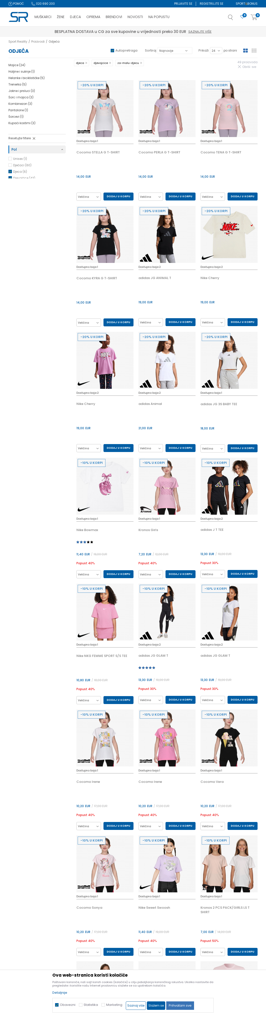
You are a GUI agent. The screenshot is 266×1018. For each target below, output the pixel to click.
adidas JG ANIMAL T (154, 278)
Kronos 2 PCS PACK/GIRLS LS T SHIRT (225, 909)
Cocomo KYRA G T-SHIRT (96, 278)
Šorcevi (16, 116)
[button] (235, 18)
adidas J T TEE (212, 530)
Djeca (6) (20, 172)
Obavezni (67, 1004)
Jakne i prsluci (21, 91)
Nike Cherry (209, 278)
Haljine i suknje (21, 71)
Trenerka (17, 84)
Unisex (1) (20, 159)
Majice (16, 65)
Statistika (91, 1004)
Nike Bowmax (87, 530)
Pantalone (18, 110)
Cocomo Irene (88, 782)
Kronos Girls (148, 530)
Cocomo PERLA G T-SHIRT (159, 152)
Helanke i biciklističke (26, 78)
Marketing (114, 1004)
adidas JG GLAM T (153, 655)
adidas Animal (150, 404)
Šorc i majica (20, 97)
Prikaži (204, 50)
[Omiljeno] (242, 17)
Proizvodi (38, 41)
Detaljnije (59, 992)
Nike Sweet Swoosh (154, 907)
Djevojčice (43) (24, 178)
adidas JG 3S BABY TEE (218, 404)
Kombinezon (20, 104)
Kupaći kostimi (21, 123)
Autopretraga (126, 50)
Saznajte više (156, 31)
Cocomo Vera (212, 782)
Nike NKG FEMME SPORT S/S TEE (101, 656)
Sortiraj (150, 50)
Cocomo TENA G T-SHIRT (220, 152)
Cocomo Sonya (89, 907)
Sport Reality (17, 41)
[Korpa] (254, 17)
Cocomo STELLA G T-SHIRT (98, 152)
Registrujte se (211, 3)
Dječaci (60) (22, 165)
